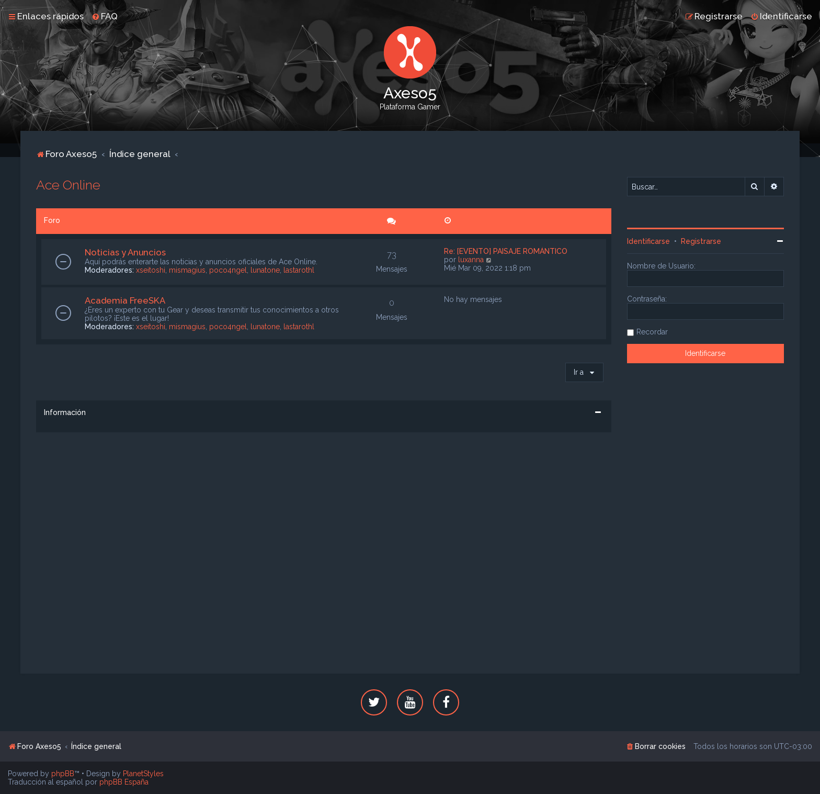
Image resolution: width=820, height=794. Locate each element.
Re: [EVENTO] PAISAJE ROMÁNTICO (505, 251)
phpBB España (124, 782)
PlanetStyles (143, 773)
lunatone (265, 270)
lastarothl (298, 270)
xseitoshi (150, 270)
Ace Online (68, 185)
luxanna (471, 259)
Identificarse (648, 241)
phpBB (62, 773)
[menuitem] (105, 16)
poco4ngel (228, 270)
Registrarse (701, 241)
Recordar (652, 332)
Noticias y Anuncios (125, 252)
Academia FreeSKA (125, 300)
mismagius (187, 270)
